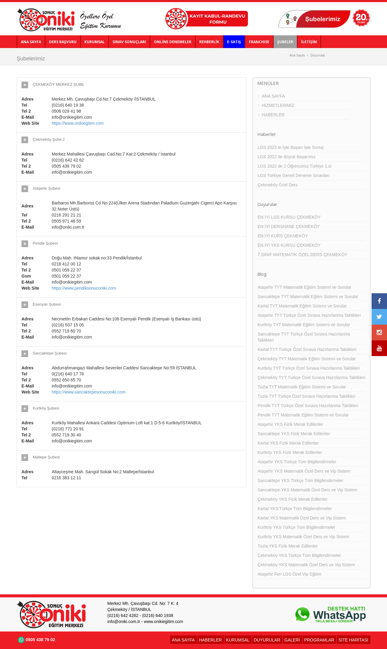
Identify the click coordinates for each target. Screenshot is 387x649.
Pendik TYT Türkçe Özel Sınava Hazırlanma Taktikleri (308, 405)
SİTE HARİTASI (353, 640)
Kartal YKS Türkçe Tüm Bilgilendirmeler (295, 508)
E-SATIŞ (234, 41)
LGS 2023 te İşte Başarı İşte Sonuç (291, 147)
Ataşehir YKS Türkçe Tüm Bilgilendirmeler (297, 461)
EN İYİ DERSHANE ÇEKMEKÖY (289, 226)
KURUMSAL (94, 41)
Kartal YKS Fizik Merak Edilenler (288, 443)
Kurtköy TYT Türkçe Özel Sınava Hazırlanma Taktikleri (308, 368)
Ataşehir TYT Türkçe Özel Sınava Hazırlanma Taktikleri (309, 315)
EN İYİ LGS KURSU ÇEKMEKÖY (289, 217)
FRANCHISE (259, 41)
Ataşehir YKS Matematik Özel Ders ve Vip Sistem (304, 471)
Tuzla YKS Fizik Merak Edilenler (288, 546)
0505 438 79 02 (36, 639)
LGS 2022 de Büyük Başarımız (287, 156)
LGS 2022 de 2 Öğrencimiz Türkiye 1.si (294, 166)
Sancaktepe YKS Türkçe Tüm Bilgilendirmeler (300, 480)
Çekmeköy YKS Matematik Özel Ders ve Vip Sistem (306, 564)
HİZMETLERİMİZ (278, 105)
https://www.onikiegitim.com (78, 123)
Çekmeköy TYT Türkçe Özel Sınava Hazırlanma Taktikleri (311, 377)
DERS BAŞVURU (62, 41)
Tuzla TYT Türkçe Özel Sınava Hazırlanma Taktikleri (307, 396)
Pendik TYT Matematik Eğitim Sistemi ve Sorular (303, 415)
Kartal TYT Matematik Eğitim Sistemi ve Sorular (302, 306)
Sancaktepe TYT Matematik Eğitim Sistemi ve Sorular (308, 296)
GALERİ (292, 640)
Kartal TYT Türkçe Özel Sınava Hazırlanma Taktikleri (307, 349)
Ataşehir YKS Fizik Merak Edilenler (290, 424)
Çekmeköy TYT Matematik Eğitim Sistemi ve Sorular (307, 358)
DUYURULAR (267, 640)
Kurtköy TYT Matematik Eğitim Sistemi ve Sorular (304, 324)
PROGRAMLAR (319, 640)
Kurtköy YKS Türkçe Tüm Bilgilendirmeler (296, 527)
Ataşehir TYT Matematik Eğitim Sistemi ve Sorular (304, 287)
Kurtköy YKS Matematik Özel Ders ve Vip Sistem (303, 536)
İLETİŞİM (309, 41)
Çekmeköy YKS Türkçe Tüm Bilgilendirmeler (299, 555)
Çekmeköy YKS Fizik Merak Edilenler (293, 499)
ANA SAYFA (31, 41)
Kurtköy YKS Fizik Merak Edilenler (290, 452)
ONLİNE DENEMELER (172, 41)
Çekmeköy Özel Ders (278, 184)
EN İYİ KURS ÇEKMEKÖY (283, 235)
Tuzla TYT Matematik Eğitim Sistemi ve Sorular (302, 386)
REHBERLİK (209, 41)
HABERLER (273, 114)
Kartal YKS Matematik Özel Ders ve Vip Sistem (302, 518)
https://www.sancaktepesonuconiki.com (88, 392)
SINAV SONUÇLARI (129, 41)
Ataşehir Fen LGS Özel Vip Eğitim (289, 574)
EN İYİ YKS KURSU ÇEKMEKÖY (289, 245)
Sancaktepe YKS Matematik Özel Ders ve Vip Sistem (307, 489)
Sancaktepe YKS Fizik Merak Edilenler (294, 433)
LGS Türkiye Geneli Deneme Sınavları (294, 175)
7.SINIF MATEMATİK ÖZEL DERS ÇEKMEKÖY (302, 254)
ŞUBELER (285, 41)
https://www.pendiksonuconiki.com (84, 288)
